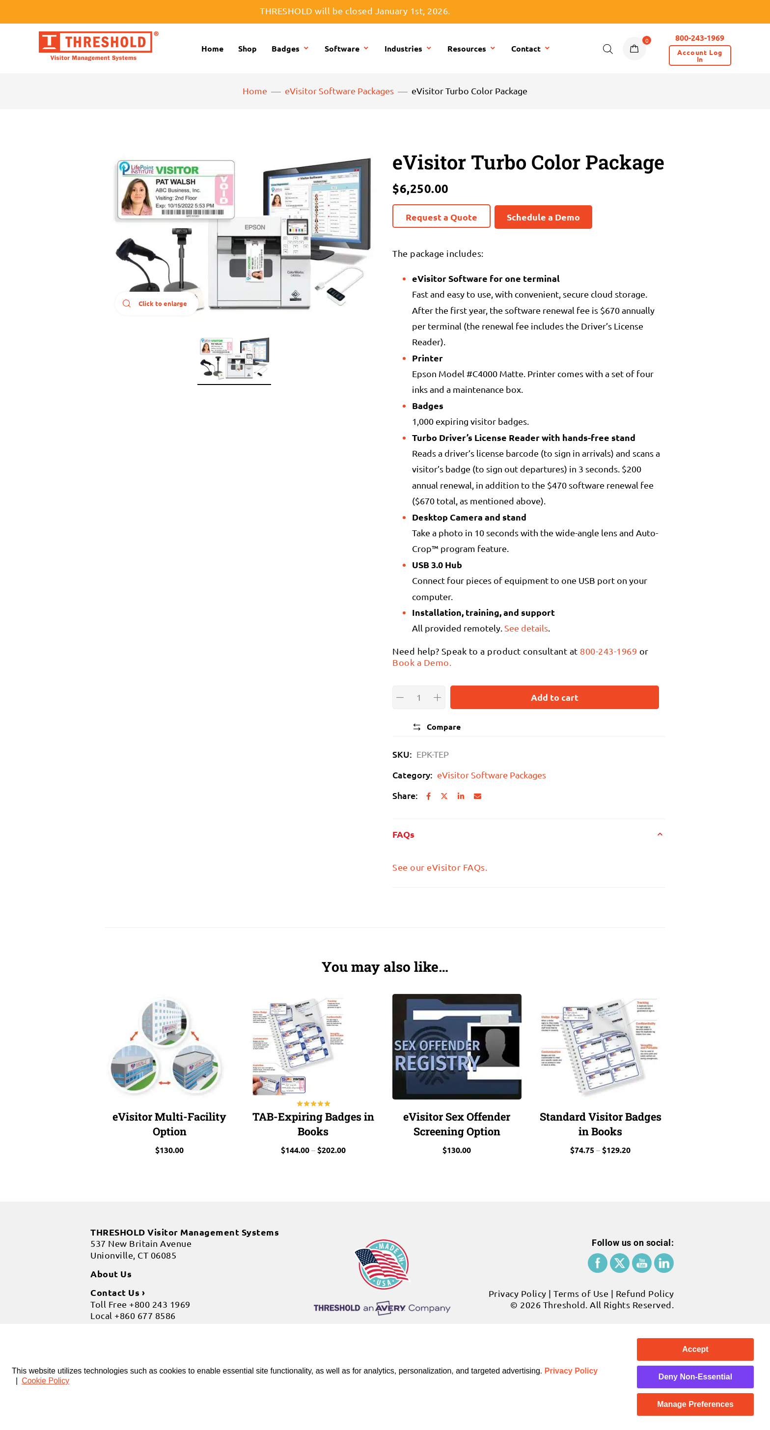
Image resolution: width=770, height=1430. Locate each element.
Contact (531, 48)
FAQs (403, 834)
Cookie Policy (45, 1380)
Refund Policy (645, 1288)
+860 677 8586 (145, 1310)
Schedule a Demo (543, 216)
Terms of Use (580, 1288)
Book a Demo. (421, 662)
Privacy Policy (571, 1371)
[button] (700, 55)
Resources (471, 48)
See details (526, 628)
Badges (291, 48)
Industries (409, 48)
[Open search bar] (608, 48)
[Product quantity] (419, 697)
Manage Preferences (695, 1404)
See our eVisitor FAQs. (439, 867)
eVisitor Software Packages (339, 90)
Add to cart (554, 697)
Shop (247, 48)
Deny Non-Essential (695, 1377)
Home (212, 48)
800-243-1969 (608, 651)
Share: (405, 795)
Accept (695, 1349)
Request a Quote (441, 216)
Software (347, 48)
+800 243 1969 (160, 1298)
